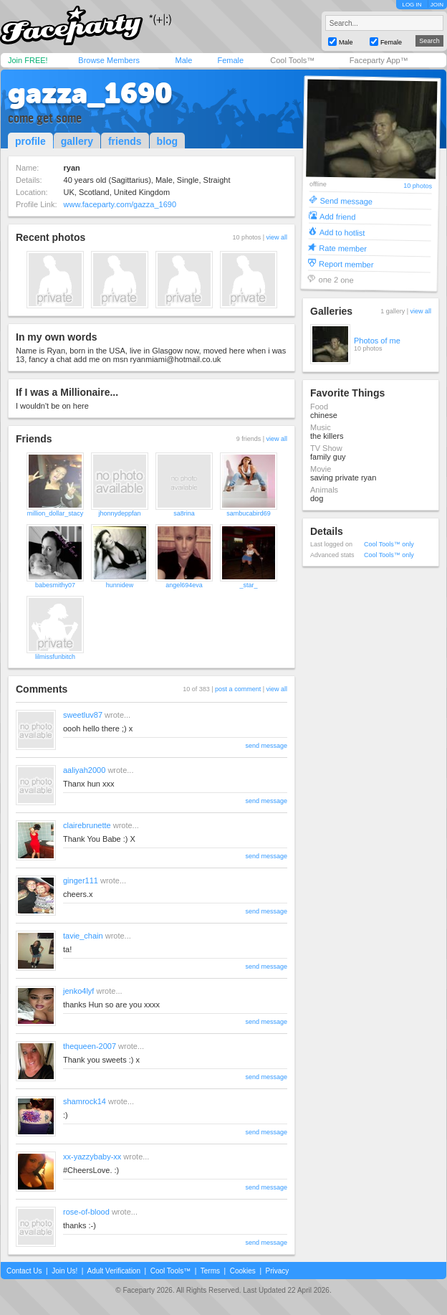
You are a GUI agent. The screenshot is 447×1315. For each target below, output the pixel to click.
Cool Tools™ (292, 60)
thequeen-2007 (89, 1046)
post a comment (238, 689)
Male (183, 60)
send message (266, 745)
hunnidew (120, 585)
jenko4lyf (78, 991)
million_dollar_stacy (55, 513)
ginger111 (80, 880)
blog (167, 141)
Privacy (277, 1271)
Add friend (337, 216)
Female (230, 60)
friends (125, 141)
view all (276, 237)
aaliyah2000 (84, 770)
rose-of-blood (86, 1211)
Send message (345, 200)
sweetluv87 (82, 715)
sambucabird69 (248, 513)
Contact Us (24, 1271)
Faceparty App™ (379, 60)
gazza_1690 (90, 93)
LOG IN (411, 4)
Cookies (243, 1271)
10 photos (417, 186)
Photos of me (377, 340)
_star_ (248, 585)
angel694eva (184, 585)
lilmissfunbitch (55, 656)
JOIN (437, 4)
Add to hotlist (342, 232)
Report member (346, 263)
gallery (77, 141)
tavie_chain (83, 935)
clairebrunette (87, 825)
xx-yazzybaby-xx (92, 1156)
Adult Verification (113, 1271)
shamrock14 (84, 1101)
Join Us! (64, 1271)
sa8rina (184, 513)
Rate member (343, 247)
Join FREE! (28, 60)
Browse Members (109, 60)
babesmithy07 (55, 585)
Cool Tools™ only (389, 544)
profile (30, 141)
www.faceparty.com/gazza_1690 (120, 204)
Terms (210, 1271)
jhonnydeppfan (119, 513)
